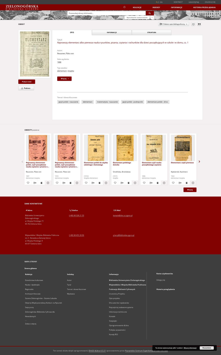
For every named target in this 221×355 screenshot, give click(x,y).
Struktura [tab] (151, 32)
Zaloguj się (210, 2)
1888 (59, 62)
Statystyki (113, 321)
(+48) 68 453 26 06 (76, 235)
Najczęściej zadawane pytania (121, 307)
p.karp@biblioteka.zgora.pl (123, 235)
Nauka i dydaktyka (32, 285)
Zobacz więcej (30, 324)
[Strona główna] (124, 7)
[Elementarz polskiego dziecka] (125, 148)
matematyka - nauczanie (107, 102)
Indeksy (156, 7)
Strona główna (31, 268)
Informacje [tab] (112, 32)
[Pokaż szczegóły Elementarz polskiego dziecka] (134, 183)
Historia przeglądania (204, 7)
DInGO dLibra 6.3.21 (97, 350)
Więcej (190, 190)
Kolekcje (137, 7)
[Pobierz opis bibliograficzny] (34, 183)
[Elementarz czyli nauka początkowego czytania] (154, 148)
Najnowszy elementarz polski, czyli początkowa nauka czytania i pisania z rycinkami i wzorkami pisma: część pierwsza (36, 164)
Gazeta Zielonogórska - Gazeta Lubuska (41, 298)
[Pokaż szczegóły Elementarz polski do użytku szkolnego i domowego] (105, 183)
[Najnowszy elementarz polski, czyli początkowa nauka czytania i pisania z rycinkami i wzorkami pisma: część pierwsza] (38, 148)
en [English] (161, 2)
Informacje (176, 7)
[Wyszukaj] (150, 13)
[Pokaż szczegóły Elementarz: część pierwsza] (192, 183)
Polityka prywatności (117, 330)
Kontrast (178, 2)
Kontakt (112, 316)
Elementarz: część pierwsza (182, 162)
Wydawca (71, 294)
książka (71, 71)
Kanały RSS (113, 334)
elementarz (62, 71)
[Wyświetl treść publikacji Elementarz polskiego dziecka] (128, 183)
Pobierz (25, 88)
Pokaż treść (26, 81)
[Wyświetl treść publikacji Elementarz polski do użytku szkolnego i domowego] (99, 183)
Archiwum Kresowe (32, 294)
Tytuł (69, 285)
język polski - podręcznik (132, 102)
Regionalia (29, 289)
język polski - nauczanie (68, 102)
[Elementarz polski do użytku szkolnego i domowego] (96, 148)
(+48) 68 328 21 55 (76, 215)
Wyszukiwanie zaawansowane (137, 17)
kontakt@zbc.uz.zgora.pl (122, 215)
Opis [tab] (72, 32)
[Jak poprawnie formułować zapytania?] (152, 17)
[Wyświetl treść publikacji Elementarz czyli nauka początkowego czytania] (157, 183)
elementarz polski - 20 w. (158, 102)
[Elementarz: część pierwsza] (183, 148)
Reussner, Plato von (65, 53)
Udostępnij (194, 2)
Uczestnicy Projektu (117, 294)
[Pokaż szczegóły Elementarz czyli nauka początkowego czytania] (163, 183)
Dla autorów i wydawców (119, 303)
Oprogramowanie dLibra (119, 325)
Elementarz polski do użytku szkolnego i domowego (96, 163)
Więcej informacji (190, 348)
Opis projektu (114, 298)
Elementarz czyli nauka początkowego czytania (151, 163)
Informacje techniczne (118, 312)
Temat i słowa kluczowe (76, 289)
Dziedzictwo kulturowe (34, 280)
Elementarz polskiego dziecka (122, 163)
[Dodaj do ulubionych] (193, 24)
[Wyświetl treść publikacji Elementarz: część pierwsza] (186, 183)
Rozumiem (207, 348)
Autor (69, 280)
